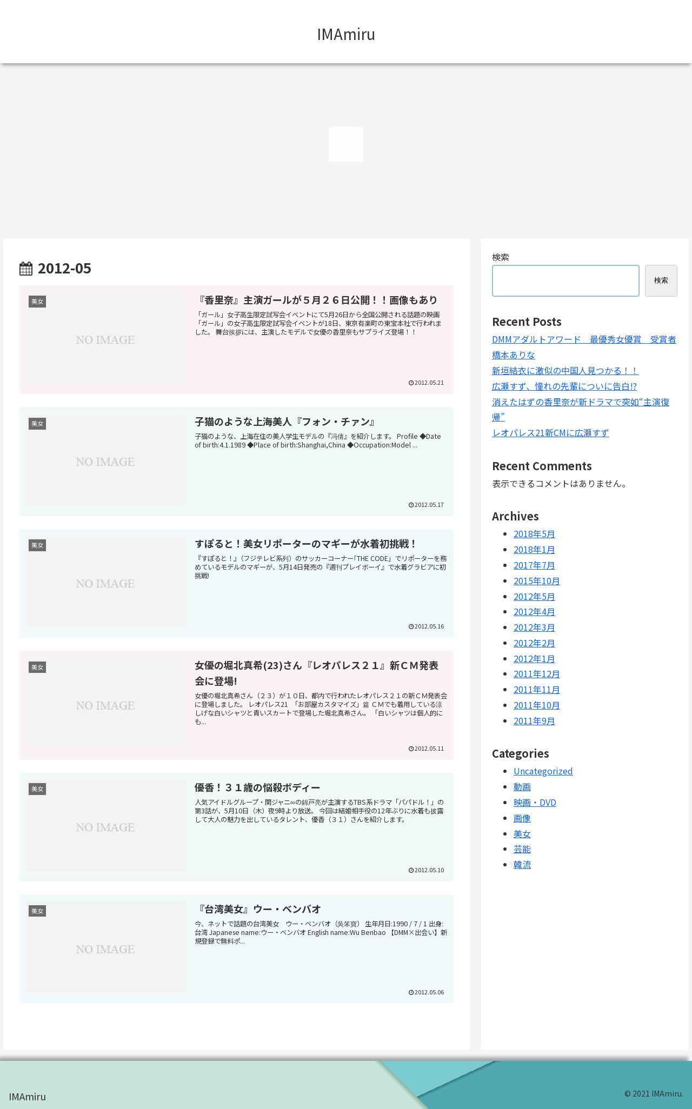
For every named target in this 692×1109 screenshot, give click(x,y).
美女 (522, 833)
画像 (522, 817)
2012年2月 (534, 642)
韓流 (522, 864)
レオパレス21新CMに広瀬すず (550, 432)
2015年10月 (537, 580)
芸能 (522, 848)
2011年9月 (534, 720)
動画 (522, 786)
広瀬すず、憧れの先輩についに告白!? (564, 385)
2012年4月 (534, 611)
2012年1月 (534, 658)
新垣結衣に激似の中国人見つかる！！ (565, 370)
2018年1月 (534, 549)
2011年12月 (537, 673)
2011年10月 (537, 704)
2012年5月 (534, 596)
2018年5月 (534, 533)
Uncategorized (543, 770)
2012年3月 (534, 626)
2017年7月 (534, 564)
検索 (500, 256)
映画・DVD (535, 802)
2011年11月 (537, 689)
